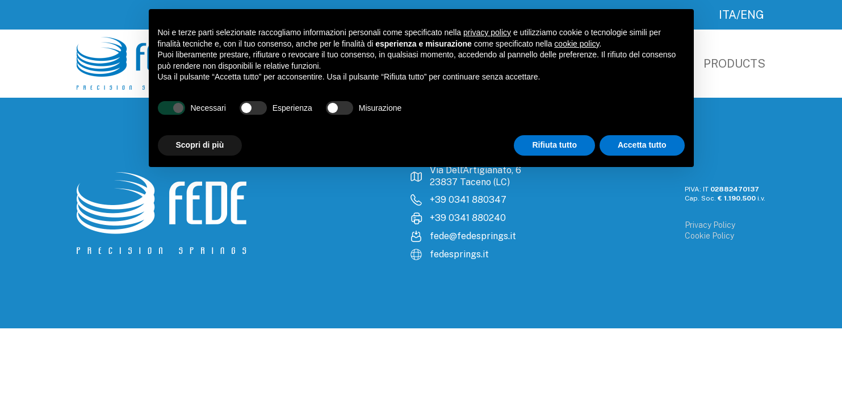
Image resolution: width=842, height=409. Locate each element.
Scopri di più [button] (200, 144)
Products (734, 63)
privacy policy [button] (487, 32)
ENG (752, 15)
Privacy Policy (710, 224)
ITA (727, 15)
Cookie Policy (709, 235)
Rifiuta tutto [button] (554, 144)
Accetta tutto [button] (642, 144)
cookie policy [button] (576, 43)
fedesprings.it (459, 254)
